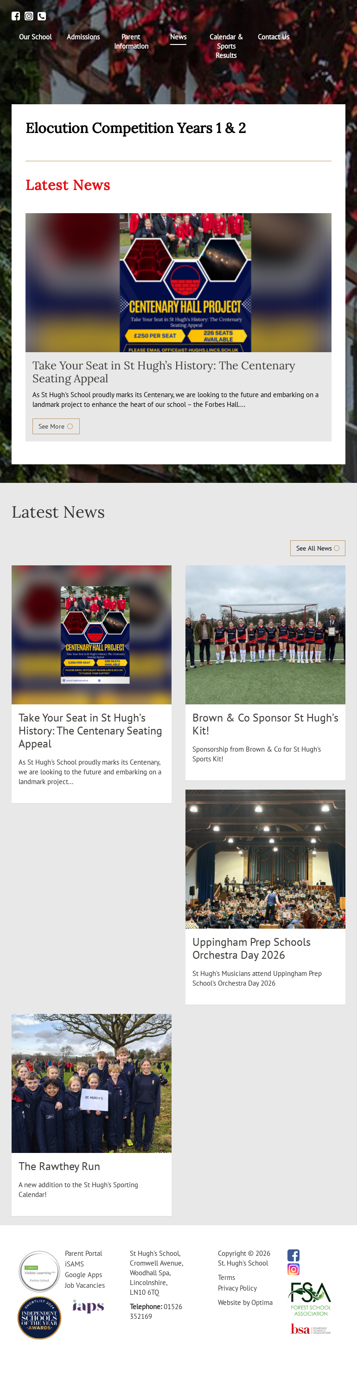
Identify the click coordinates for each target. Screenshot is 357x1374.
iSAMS (74, 1264)
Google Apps (83, 1274)
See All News (317, 548)
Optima (262, 1302)
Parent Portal (83, 1253)
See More (56, 426)
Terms (226, 1277)
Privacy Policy (237, 1288)
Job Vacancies (85, 1285)
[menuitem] (35, 37)
